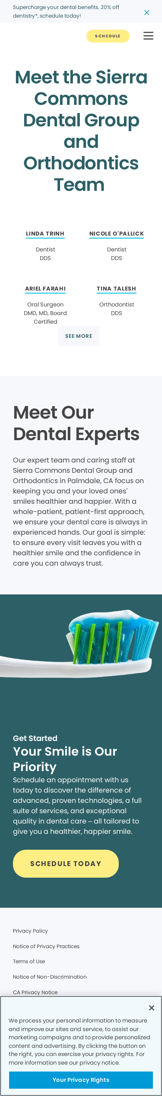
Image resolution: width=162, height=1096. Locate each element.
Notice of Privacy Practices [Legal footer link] (46, 946)
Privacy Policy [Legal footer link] (30, 930)
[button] (148, 36)
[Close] (151, 1007)
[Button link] (108, 36)
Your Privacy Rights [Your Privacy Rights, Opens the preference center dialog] (81, 1080)
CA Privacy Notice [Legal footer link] (35, 992)
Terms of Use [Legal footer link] (29, 961)
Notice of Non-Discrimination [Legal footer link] (50, 976)
